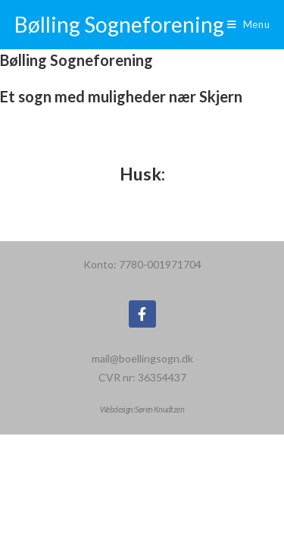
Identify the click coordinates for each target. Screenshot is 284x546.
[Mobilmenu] (248, 24)
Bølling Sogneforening (119, 24)
